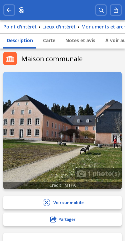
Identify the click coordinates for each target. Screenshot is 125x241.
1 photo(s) (98, 173)
